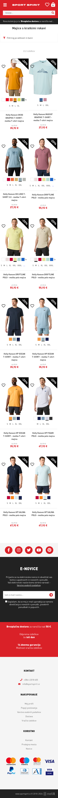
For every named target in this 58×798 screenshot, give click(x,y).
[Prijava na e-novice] (51, 595)
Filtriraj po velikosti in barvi (20, 37)
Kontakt (29, 740)
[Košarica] (52, 4)
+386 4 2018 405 (31, 679)
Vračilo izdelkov (29, 720)
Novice (29, 748)
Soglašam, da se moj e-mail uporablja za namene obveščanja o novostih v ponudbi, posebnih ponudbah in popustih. (30, 604)
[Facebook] (8, 550)
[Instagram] (19, 550)
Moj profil (29, 703)
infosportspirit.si (31, 684)
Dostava (29, 716)
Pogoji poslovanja (29, 707)
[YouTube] (39, 550)
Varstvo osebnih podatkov (28, 585)
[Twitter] (29, 550)
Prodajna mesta (29, 744)
